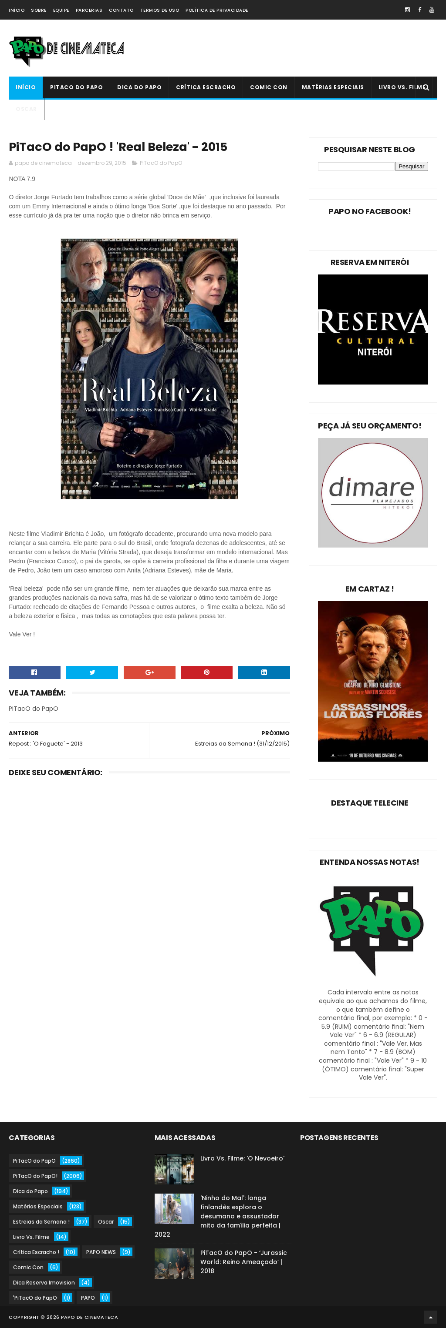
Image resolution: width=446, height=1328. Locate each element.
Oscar (26, 109)
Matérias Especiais (333, 87)
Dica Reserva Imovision (44, 1282)
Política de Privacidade (217, 10)
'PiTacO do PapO (35, 1297)
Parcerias (89, 10)
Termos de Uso (159, 10)
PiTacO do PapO (76, 87)
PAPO (88, 1297)
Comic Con (268, 87)
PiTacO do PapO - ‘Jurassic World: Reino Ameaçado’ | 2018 (243, 1261)
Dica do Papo (139, 87)
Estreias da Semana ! (41, 1221)
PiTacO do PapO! (35, 1176)
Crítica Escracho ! (36, 1252)
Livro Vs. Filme (402, 87)
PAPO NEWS (101, 1252)
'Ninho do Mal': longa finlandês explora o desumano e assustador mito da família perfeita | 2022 (217, 1216)
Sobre (39, 10)
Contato (121, 10)
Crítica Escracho (206, 87)
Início (16, 10)
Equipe (61, 10)
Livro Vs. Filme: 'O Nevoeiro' (242, 1158)
